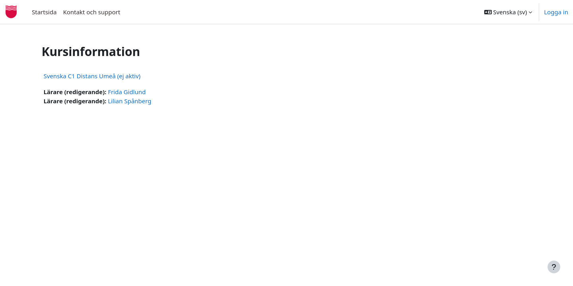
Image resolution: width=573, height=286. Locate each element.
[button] (508, 12)
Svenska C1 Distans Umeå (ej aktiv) (105, 76)
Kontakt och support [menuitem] (91, 12)
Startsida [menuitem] (44, 12)
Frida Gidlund (140, 92)
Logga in (556, 12)
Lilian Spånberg (143, 101)
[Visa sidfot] (554, 267)
